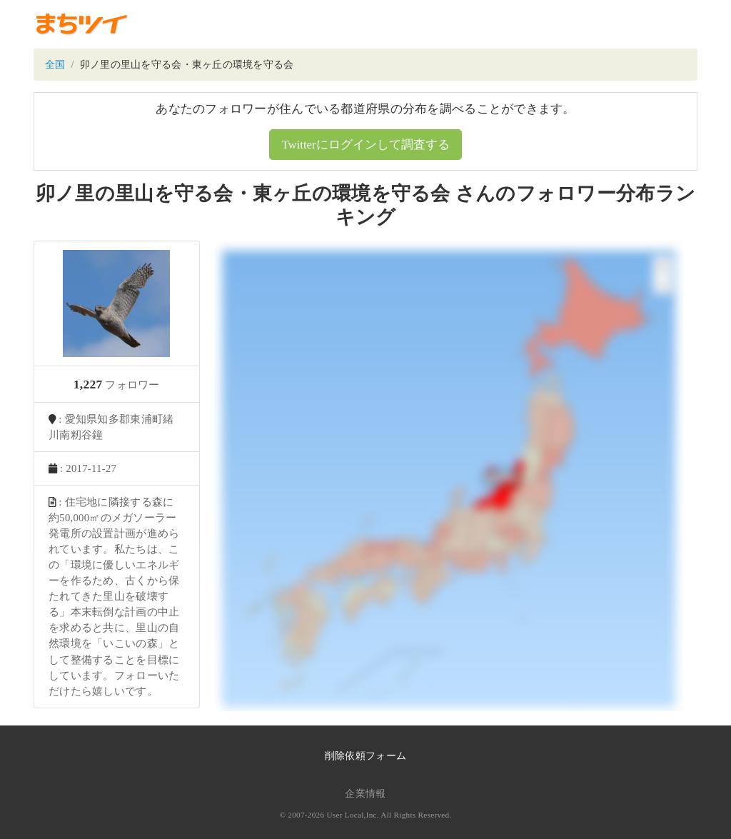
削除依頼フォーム (365, 755)
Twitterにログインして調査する (365, 144)
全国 (55, 64)
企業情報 (365, 793)
